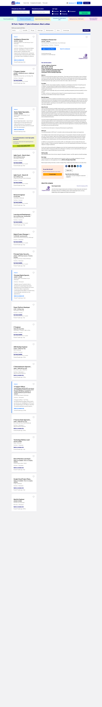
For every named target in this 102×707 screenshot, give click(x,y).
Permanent (72, 11)
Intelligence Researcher (49, 39)
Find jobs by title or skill (18, 9)
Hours (58, 30)
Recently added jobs (8, 19)
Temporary (63, 13)
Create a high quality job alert (23, 145)
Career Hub (26, 3)
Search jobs (85, 13)
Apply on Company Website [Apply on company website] (49, 48)
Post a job (45, 3)
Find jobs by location (38, 9)
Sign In (79, 3)
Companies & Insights (35, 3)
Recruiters (86, 3)
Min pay (32, 30)
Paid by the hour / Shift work (76, 19)
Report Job (69, 170)
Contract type (66, 30)
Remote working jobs (25, 19)
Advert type (40, 30)
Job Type (54, 9)
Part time (55, 11)
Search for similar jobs (65, 48)
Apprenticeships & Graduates (42, 19)
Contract (55, 13)
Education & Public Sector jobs (59, 19)
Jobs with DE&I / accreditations (93, 19)
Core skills (25, 30)
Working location (49, 30)
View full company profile (82, 185)
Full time (63, 11)
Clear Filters (86, 30)
